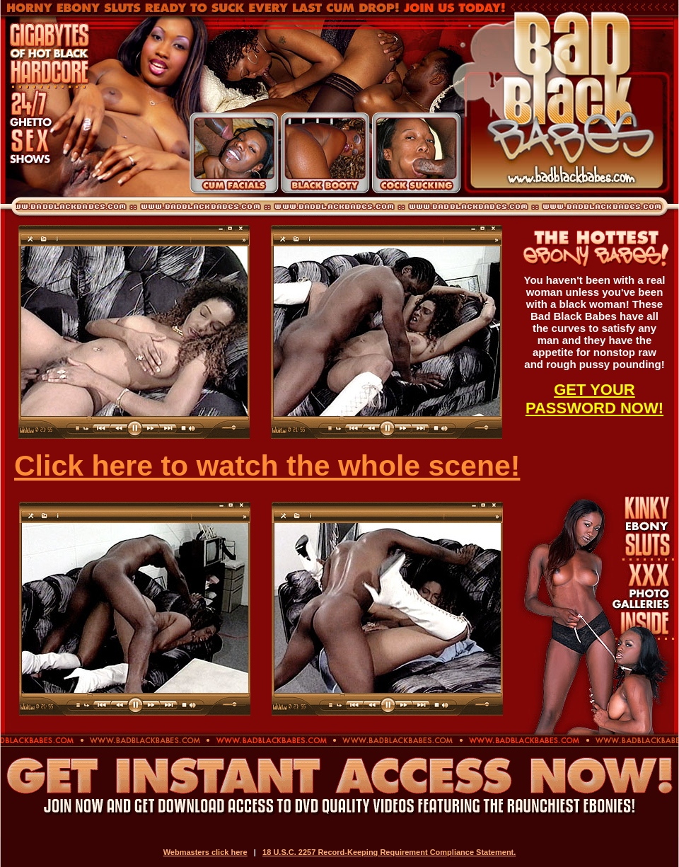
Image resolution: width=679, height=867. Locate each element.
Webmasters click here (205, 852)
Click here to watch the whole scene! (267, 465)
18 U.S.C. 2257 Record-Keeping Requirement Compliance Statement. (389, 852)
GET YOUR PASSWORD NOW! (594, 399)
